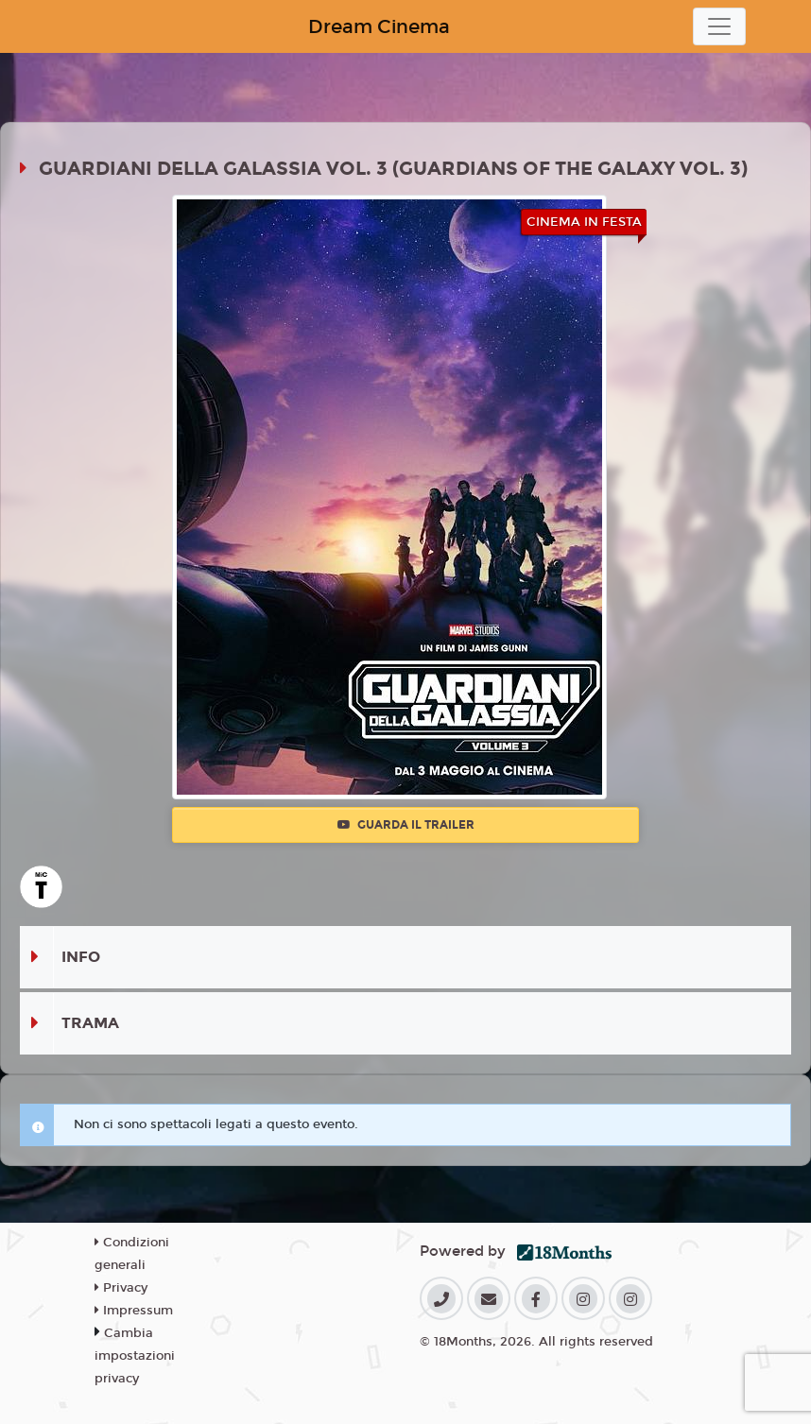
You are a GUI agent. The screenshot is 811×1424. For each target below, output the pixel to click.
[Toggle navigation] (719, 26)
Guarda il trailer (406, 825)
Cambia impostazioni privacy (135, 1356)
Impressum (134, 1310)
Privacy (121, 1287)
